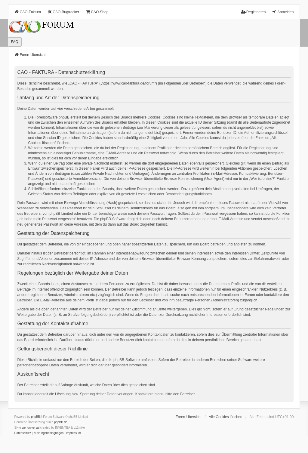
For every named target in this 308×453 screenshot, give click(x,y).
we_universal (30, 427)
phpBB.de (60, 422)
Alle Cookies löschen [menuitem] (225, 417)
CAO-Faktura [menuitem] (27, 12)
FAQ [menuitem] (14, 42)
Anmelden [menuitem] (283, 12)
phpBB (35, 416)
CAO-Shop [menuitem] (96, 12)
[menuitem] (22, 433)
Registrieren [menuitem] (253, 12)
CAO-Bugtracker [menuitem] (63, 12)
